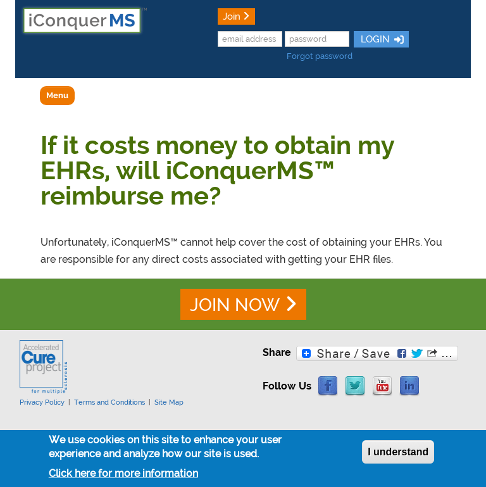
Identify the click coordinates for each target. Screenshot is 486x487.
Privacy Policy (42, 402)
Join (231, 16)
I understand (398, 455)
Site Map (169, 402)
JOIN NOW (235, 304)
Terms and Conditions (109, 402)
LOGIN (374, 39)
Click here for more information (123, 477)
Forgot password (319, 56)
